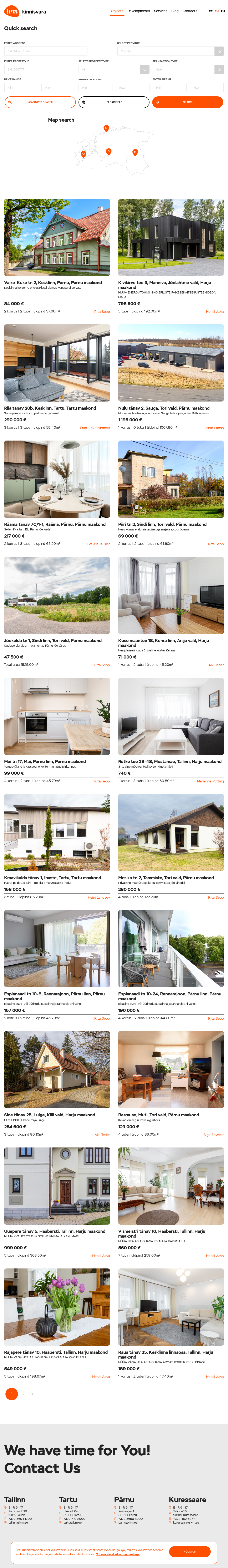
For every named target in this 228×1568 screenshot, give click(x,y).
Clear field (102, 102)
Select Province (170, 49)
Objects (117, 11)
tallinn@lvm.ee (18, 1522)
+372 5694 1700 (20, 1519)
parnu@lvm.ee (127, 1522)
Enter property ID (39, 67)
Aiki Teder (216, 665)
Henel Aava (215, 312)
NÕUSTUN (190, 1551)
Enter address (45, 49)
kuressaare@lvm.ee (186, 1522)
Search (174, 102)
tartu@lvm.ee (73, 1522)
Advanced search (30, 102)
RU (223, 11)
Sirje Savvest (214, 1135)
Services (160, 11)
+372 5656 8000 (130, 1519)
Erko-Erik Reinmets (95, 428)
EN (217, 11)
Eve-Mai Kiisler (98, 544)
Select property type (114, 67)
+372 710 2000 (74, 1519)
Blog (174, 11)
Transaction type (188, 67)
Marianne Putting (210, 781)
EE (211, 11)
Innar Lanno (215, 428)
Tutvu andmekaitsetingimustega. (118, 1554)
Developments (138, 11)
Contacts (190, 11)
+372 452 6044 (184, 1519)
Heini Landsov (99, 897)
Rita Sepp (102, 312)
